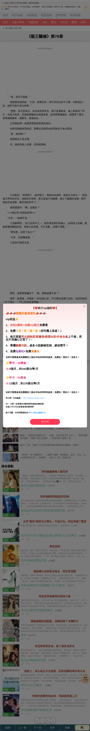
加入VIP (45, 422)
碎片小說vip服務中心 (37, 413)
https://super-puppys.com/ (33, 398)
